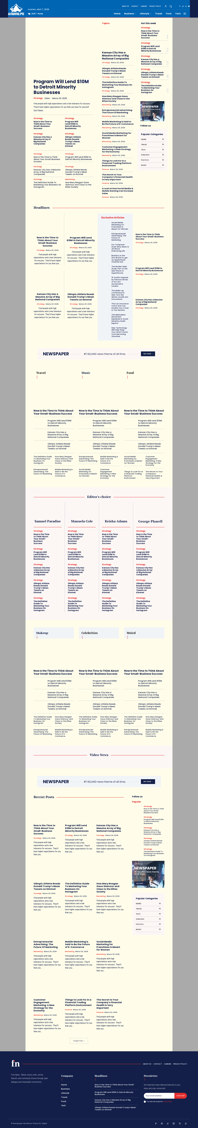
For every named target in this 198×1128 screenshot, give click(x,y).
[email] (159, 1096)
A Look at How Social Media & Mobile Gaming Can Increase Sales (117, 191)
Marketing (70, 179)
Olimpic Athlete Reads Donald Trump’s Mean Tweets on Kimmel (73, 141)
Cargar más (79, 1041)
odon (47, 98)
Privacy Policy (167, 1101)
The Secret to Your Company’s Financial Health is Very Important (117, 177)
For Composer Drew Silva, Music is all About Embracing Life (120, 247)
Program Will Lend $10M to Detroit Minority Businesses (61, 87)
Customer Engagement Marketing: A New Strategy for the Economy (116, 149)
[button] (171, 6)
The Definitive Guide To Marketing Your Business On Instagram (47, 184)
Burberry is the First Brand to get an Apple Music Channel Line (120, 258)
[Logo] (16, 9)
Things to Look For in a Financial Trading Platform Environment (116, 163)
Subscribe (180, 1095)
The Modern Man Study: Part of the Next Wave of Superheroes (119, 269)
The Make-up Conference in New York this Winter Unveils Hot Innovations (120, 294)
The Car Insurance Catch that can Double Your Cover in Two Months (120, 306)
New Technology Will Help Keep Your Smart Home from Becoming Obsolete (120, 332)
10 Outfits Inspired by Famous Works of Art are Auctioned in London (120, 281)
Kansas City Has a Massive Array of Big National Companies (43, 140)
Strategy (38, 98)
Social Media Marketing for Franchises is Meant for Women (116, 135)
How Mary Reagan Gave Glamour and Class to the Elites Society (78, 184)
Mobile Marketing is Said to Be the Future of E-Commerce (117, 122)
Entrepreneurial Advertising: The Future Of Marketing (117, 111)
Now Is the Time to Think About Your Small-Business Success (43, 125)
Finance (105, 169)
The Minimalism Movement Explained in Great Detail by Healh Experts (120, 319)
